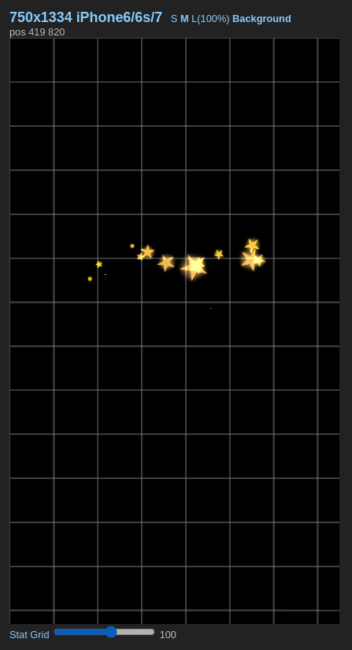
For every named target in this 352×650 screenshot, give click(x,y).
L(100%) (210, 18)
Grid (39, 635)
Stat (18, 635)
